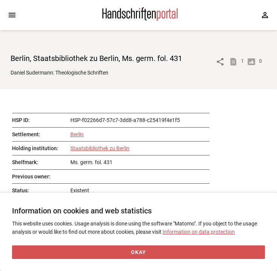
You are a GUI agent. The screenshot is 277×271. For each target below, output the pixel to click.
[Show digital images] (253, 61)
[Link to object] (220, 61)
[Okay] (138, 252)
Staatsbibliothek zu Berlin (99, 148)
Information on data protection (199, 232)
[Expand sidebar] (12, 15)
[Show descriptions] (235, 61)
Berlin (77, 134)
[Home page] (140, 19)
